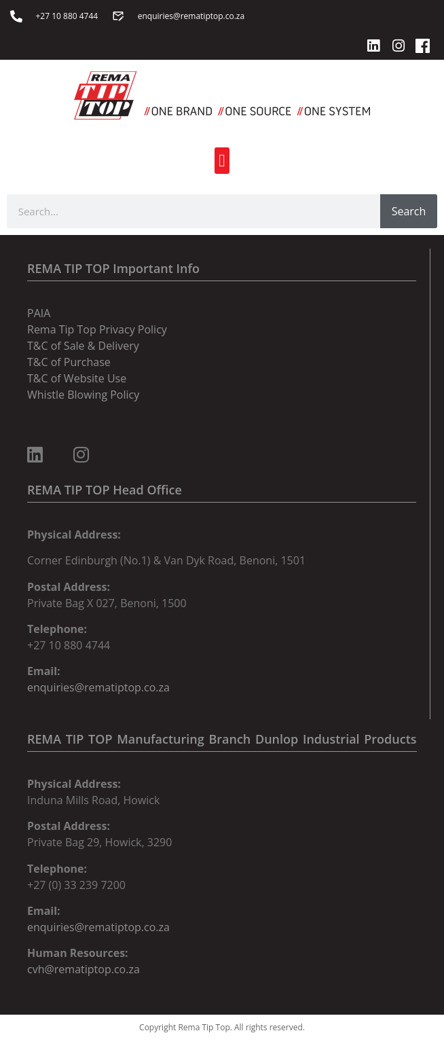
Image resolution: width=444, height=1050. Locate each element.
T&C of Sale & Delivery (83, 345)
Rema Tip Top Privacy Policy (97, 329)
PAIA (38, 313)
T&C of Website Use (76, 378)
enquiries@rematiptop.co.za (98, 687)
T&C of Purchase (69, 362)
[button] (222, 160)
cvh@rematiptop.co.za (83, 969)
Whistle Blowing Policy (83, 394)
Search (409, 211)
